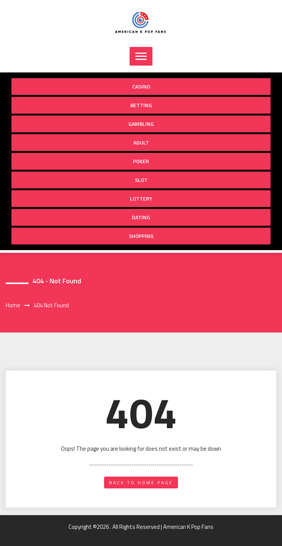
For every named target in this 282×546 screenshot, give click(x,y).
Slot (141, 180)
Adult (141, 142)
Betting (141, 105)
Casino (141, 86)
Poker (141, 161)
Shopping (141, 236)
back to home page (141, 482)
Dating (141, 217)
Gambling (141, 124)
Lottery (141, 198)
